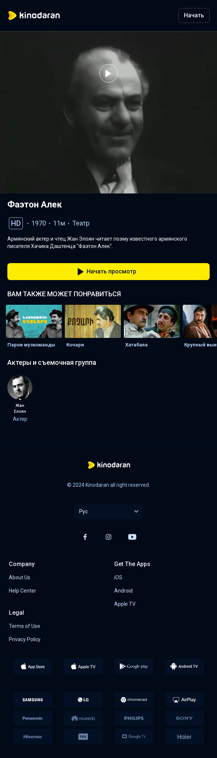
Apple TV (125, 604)
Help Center (22, 591)
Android (123, 591)
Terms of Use (24, 626)
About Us (19, 577)
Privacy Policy (25, 639)
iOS (118, 577)
